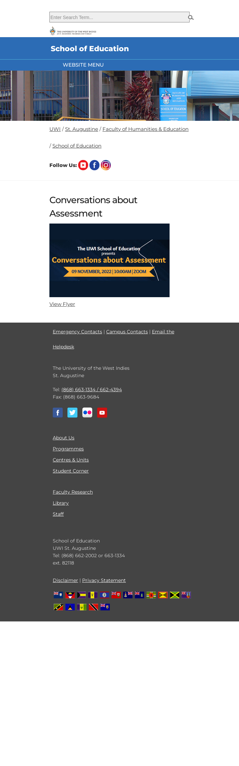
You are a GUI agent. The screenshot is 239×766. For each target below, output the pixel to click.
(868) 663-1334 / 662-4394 (91, 390)
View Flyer (62, 304)
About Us (63, 438)
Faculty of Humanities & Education (145, 129)
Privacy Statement (104, 580)
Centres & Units (71, 460)
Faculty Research (73, 492)
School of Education (76, 146)
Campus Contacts (127, 332)
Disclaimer (65, 580)
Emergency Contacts (77, 332)
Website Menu (83, 65)
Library (61, 503)
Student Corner (71, 471)
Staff (58, 514)
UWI (55, 129)
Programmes (68, 449)
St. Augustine (81, 129)
